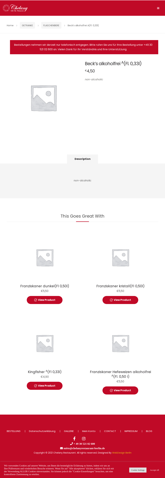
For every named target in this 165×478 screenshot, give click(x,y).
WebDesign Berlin (121, 452)
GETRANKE (27, 25)
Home (10, 25)
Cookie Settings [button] (138, 470)
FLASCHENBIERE (51, 25)
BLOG (149, 431)
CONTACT (110, 431)
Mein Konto (89, 431)
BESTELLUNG (13, 431)
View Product (46, 300)
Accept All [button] (154, 470)
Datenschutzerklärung (42, 431)
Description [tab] (83, 159)
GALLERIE (69, 431)
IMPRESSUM (131, 431)
